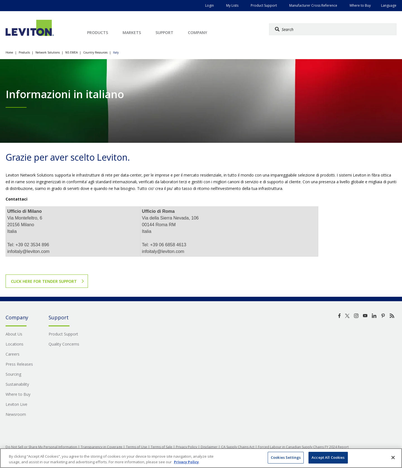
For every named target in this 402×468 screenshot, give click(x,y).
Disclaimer (209, 447)
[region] (201, 458)
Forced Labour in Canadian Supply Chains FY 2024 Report (303, 447)
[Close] (393, 457)
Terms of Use (136, 447)
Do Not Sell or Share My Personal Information (41, 447)
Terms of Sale (161, 447)
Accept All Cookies (328, 457)
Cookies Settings (286, 457)
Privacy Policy (186, 447)
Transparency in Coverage (101, 447)
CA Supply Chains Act (237, 447)
